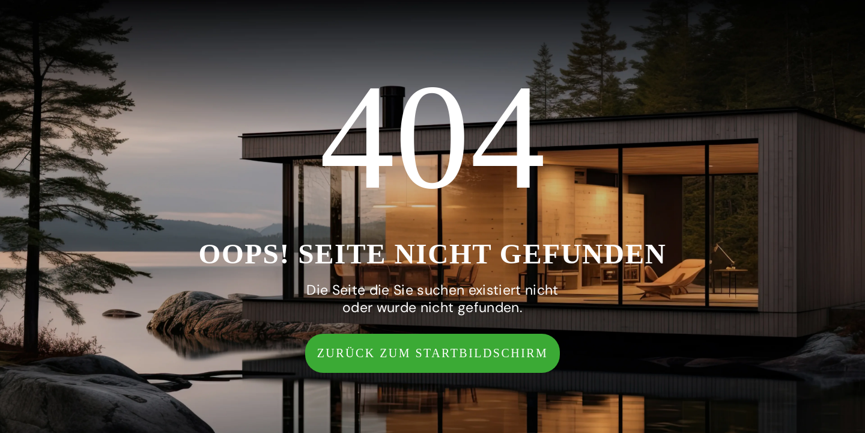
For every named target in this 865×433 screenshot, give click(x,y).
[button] (432, 353)
